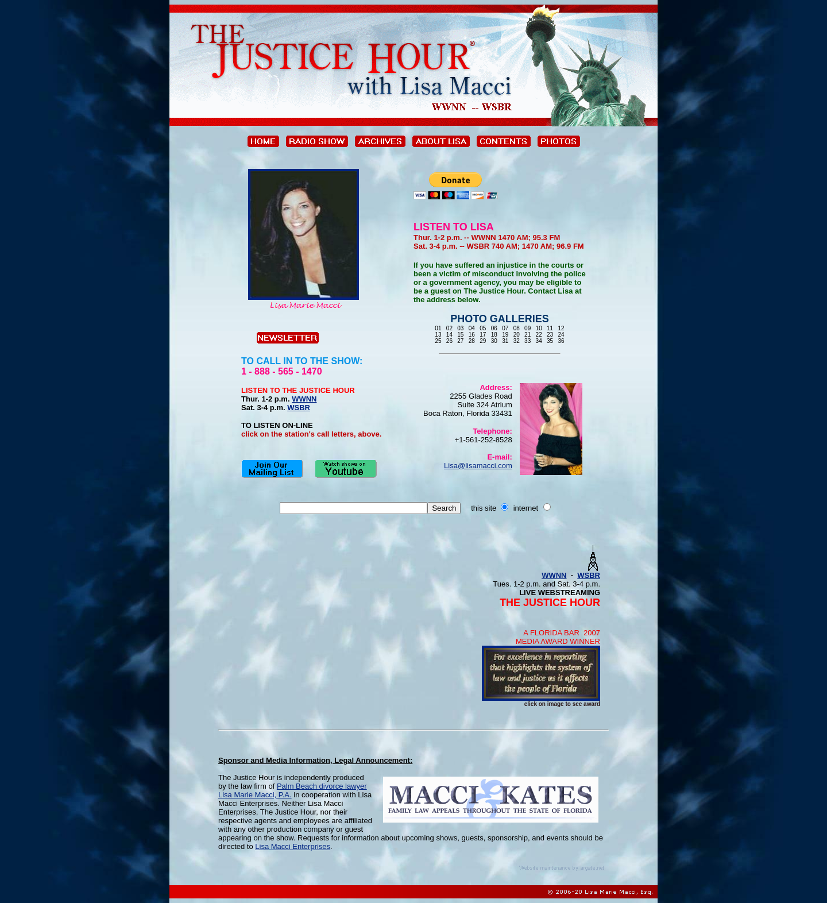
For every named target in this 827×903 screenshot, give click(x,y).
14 (449, 334)
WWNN (304, 399)
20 (516, 334)
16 (472, 334)
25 (439, 341)
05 (483, 328)
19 (505, 334)
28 (472, 341)
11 (550, 328)
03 (461, 328)
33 (527, 341)
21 (527, 334)
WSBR (298, 407)
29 (483, 341)
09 (527, 328)
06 (494, 328)
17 (483, 334)
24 (561, 334)
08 (516, 328)
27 (461, 341)
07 (505, 328)
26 (449, 341)
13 (439, 334)
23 (550, 334)
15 (461, 334)
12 (561, 328)
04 (472, 328)
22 (539, 334)
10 (539, 328)
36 (561, 341)
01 (439, 328)
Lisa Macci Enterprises (292, 846)
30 (494, 341)
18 (494, 334)
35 (550, 341)
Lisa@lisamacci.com (478, 465)
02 (449, 328)
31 (505, 341)
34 (539, 341)
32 (516, 341)
